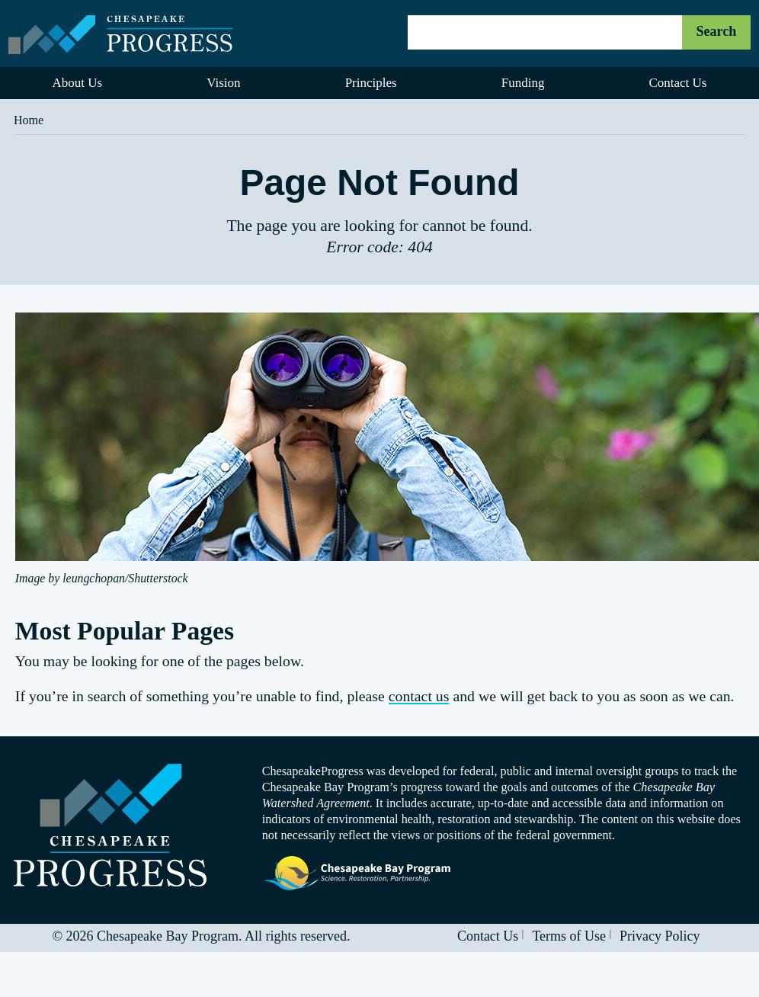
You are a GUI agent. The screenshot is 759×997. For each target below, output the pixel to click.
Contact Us (488, 936)
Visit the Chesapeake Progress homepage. (110, 825)
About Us (78, 82)
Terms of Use (569, 936)
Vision (223, 82)
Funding (523, 82)
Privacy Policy (660, 936)
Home (28, 120)
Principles (371, 82)
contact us (419, 696)
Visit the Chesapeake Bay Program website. (357, 873)
